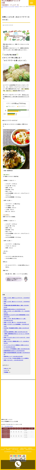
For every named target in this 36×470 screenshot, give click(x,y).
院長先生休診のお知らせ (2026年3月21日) (14, 309)
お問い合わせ (15, 449)
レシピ (5, 370)
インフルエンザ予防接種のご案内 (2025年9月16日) (17, 348)
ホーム (5, 448)
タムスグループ (18, 452)
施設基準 (8, 449)
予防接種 (6, 372)
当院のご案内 (23, 448)
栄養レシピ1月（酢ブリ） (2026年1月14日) (15, 322)
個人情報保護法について (9, 451)
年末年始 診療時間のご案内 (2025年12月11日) (16, 331)
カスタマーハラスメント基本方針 (24, 451)
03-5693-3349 (9, 426)
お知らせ (6, 368)
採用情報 (22, 449)
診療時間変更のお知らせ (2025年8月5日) (14, 350)
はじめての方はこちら (13, 448)
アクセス (3, 449)
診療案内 (30, 448)
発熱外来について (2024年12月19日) (13, 356)
